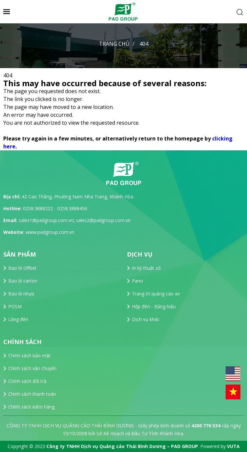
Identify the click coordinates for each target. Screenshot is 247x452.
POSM (15, 306)
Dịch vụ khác (146, 319)
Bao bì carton (22, 281)
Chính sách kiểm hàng (31, 407)
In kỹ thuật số (146, 268)
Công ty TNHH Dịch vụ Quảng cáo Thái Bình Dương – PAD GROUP (122, 446)
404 (143, 43)
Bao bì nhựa (21, 293)
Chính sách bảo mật (29, 355)
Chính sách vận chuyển (32, 368)
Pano (137, 281)
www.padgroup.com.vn (50, 232)
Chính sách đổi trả (27, 381)
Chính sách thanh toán (32, 394)
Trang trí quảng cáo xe (156, 293)
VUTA (233, 446)
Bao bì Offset (22, 268)
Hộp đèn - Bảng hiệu (154, 306)
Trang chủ (114, 43)
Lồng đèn (18, 319)
